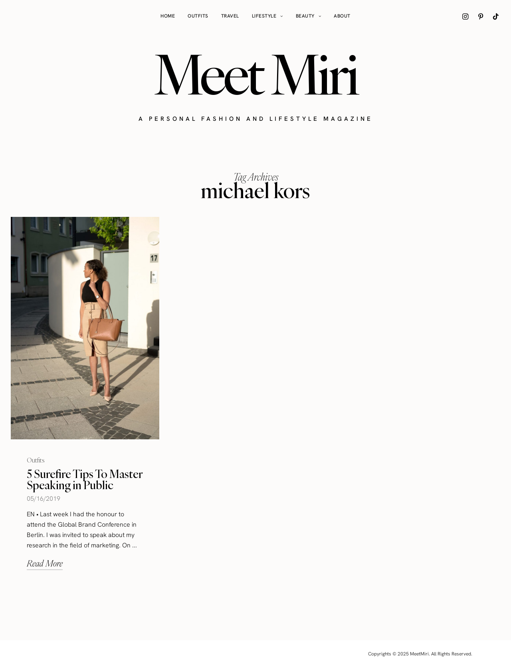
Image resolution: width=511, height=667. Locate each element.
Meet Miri (255, 74)
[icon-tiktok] (496, 16)
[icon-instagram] (465, 16)
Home (167, 16)
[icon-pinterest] (480, 16)
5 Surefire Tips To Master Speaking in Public (85, 479)
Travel (230, 16)
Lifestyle (264, 16)
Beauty (305, 16)
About (342, 16)
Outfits (198, 16)
